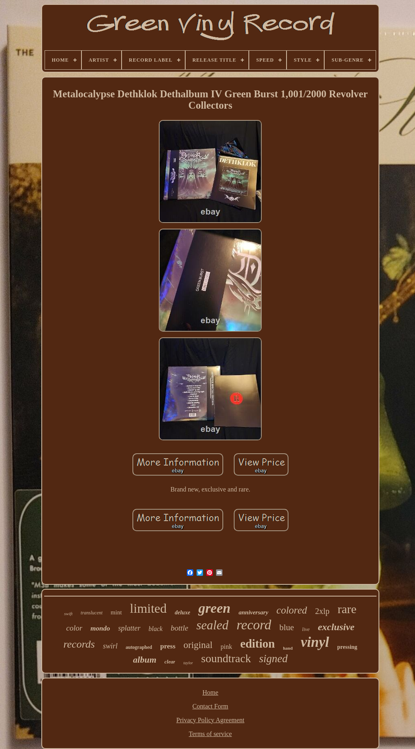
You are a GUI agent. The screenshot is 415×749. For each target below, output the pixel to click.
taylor (188, 663)
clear (170, 662)
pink (226, 646)
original (198, 645)
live (306, 629)
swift (68, 613)
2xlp (322, 611)
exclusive (336, 627)
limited (148, 608)
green (214, 608)
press (167, 646)
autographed (139, 647)
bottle (179, 628)
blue (286, 627)
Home (210, 692)
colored (291, 610)
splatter (129, 628)
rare (347, 609)
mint (116, 612)
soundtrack (226, 658)
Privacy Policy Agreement (210, 720)
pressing (347, 647)
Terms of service (210, 733)
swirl (110, 646)
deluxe (182, 613)
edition (257, 643)
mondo (100, 628)
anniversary (253, 612)
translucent (92, 613)
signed (273, 658)
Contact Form (210, 706)
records (79, 644)
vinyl (315, 642)
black (156, 628)
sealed (212, 625)
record (254, 625)
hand (288, 648)
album (144, 660)
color (74, 628)
